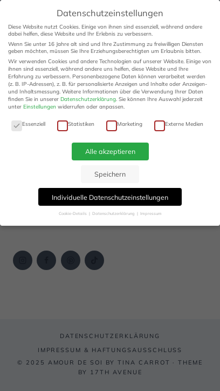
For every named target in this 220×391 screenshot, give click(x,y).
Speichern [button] (110, 174)
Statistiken (75, 123)
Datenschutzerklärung (88, 99)
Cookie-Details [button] (73, 213)
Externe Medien (178, 123)
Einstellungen (39, 106)
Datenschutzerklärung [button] (114, 213)
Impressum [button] (151, 213)
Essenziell (28, 123)
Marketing (124, 123)
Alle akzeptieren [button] (110, 151)
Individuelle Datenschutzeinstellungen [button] (110, 197)
